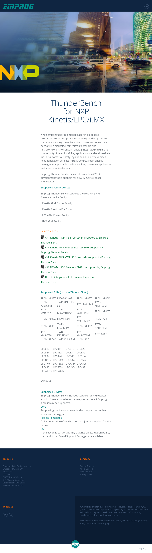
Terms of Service (96, 523)
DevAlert (7, 474)
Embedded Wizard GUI (13, 469)
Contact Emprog (87, 466)
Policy (82, 523)
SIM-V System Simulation (13, 480)
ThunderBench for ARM (13, 485)
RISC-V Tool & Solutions (13, 477)
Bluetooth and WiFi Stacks (14, 482)
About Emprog (86, 469)
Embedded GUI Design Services (16, 466)
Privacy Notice (86, 474)
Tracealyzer (8, 471)
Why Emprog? (86, 471)
